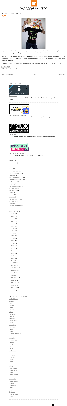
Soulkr (11, 387)
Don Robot (12, 327)
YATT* (8, 56)
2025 (13, 216)
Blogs (11, 192)
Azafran (11, 309)
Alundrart (12, 305)
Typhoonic (12, 392)
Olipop (11, 366)
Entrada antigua (61, 74)
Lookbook (12, 197)
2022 (13, 223)
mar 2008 (14, 282)
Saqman (11, 383)
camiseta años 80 (14, 199)
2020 (13, 228)
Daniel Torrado (13, 320)
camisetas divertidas (15, 177)
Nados (11, 359)
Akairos (11, 301)
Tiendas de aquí (13, 68)
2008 (13, 258)
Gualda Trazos (13, 340)
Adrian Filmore (13, 299)
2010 (13, 253)
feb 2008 (13, 285)
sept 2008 (14, 267)
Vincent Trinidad (13, 394)
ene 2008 (13, 287)
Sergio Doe (12, 385)
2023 (13, 221)
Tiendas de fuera (14, 173)
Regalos (11, 184)
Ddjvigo (11, 322)
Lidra (10, 353)
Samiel (11, 376)
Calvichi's (12, 314)
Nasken (11, 364)
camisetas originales (15, 179)
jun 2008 (13, 275)
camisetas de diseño (15, 186)
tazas (11, 195)
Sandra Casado (13, 381)
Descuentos (12, 175)
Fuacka (11, 335)
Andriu (11, 307)
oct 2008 (13, 265)
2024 (13, 218)
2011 (13, 250)
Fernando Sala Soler (15, 333)
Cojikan (11, 316)
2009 (13, 255)
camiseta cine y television (16, 205)
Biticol (11, 312)
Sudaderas (12, 182)
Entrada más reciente (7, 74)
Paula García (13, 370)
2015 (13, 241)
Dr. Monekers (13, 329)
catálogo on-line (16, 63)
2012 (13, 248)
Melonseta (12, 357)
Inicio (35, 74)
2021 (13, 226)
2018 (13, 233)
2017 (13, 236)
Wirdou (11, 396)
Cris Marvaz (12, 318)
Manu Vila (12, 355)
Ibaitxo (11, 344)
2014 (13, 243)
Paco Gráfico (13, 368)
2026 (13, 213)
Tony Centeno (13, 389)
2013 (13, 245)
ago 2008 (13, 270)
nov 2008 (13, 262)
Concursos (12, 190)
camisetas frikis (13, 188)
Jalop (10, 346)
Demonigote (12, 325)
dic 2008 (13, 260)
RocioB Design (13, 374)
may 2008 (14, 277)
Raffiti (11, 372)
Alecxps (11, 303)
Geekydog (12, 338)
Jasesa (11, 348)
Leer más (56, 404)
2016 (13, 238)
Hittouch (11, 342)
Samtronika (12, 379)
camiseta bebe (13, 201)
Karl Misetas (12, 351)
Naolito (11, 361)
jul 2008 (13, 272)
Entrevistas (12, 203)
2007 (13, 290)
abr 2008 (13, 280)
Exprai (11, 331)
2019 (13, 231)
